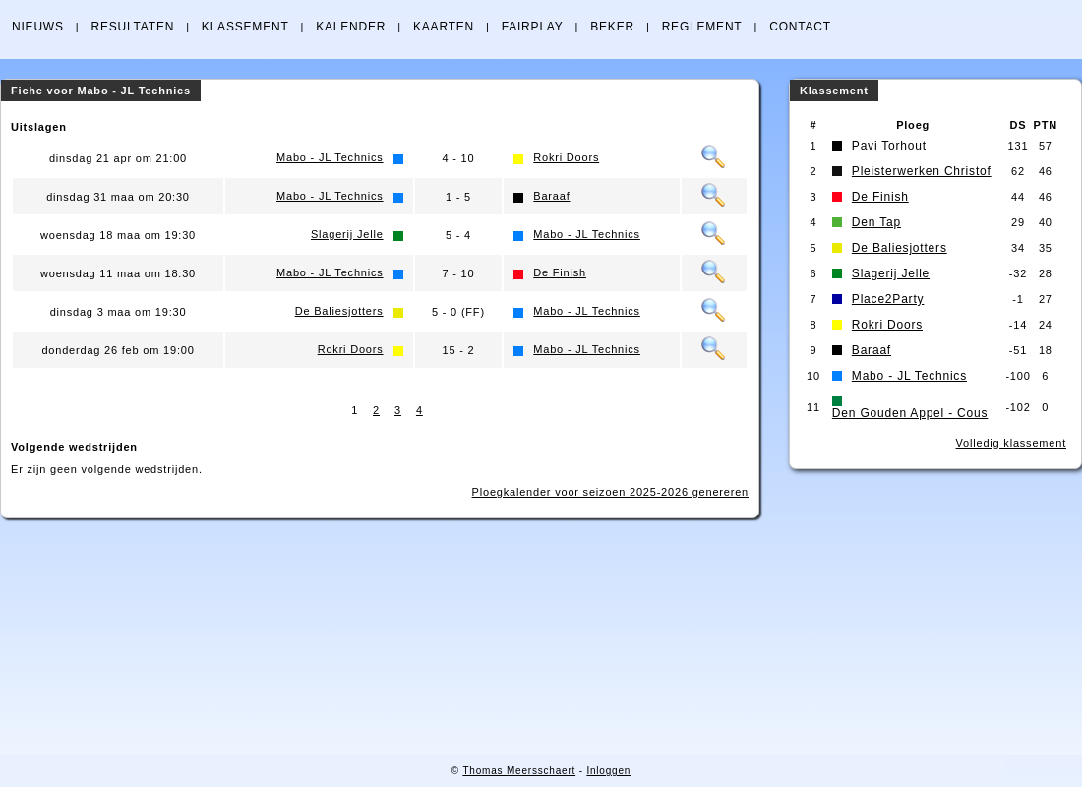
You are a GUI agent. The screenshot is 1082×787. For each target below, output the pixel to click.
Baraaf (551, 196)
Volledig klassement (1011, 443)
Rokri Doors (566, 157)
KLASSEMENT (245, 26)
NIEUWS (38, 26)
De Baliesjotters (339, 311)
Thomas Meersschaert (518, 770)
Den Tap (876, 222)
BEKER (612, 26)
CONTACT (800, 26)
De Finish (559, 272)
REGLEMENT (702, 26)
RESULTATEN (132, 26)
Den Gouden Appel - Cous (910, 413)
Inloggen (608, 770)
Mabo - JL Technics (330, 157)
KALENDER (351, 26)
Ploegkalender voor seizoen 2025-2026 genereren (610, 492)
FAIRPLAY (533, 26)
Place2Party (888, 299)
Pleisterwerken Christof (922, 171)
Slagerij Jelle (347, 234)
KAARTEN (443, 26)
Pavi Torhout (889, 145)
